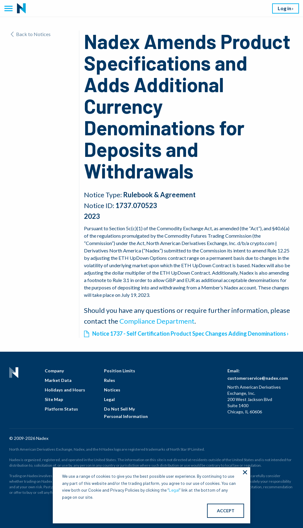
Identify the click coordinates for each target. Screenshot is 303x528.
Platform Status (61, 408)
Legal (109, 399)
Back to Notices (31, 34)
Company (54, 370)
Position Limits (119, 370)
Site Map (54, 399)
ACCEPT (226, 510)
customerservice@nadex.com (257, 378)
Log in (284, 8)
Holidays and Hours (65, 389)
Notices (112, 389)
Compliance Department (156, 321)
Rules (109, 380)
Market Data (58, 380)
